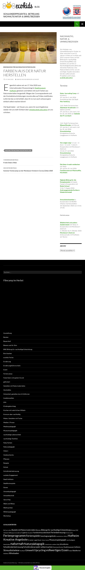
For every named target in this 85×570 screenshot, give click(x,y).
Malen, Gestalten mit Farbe (12, 418)
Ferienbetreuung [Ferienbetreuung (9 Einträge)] (58, 532)
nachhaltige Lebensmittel (12, 435)
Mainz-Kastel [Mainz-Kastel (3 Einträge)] (45, 540)
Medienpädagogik (9, 426)
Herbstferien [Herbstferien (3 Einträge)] (59, 536)
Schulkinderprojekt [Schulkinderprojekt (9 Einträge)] (31, 547)
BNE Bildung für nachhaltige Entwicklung (19, 67)
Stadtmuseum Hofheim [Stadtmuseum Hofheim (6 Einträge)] (71, 547)
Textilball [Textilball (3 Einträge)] (22, 550)
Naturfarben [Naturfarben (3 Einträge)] (6, 544)
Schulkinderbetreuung (11, 471)
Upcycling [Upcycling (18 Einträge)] (40, 550)
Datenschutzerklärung (10, 563)
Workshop (7, 516)
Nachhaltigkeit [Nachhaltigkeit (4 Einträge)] (70, 540)
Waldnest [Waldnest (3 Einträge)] (6, 553)
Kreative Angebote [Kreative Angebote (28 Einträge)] (15, 539)
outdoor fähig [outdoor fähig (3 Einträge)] (55, 544)
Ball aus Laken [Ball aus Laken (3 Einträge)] (7, 530)
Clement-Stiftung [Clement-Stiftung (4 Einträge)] (8, 533)
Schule (5, 467)
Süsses (5, 487)
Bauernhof (7, 341)
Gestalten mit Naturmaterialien (14, 386)
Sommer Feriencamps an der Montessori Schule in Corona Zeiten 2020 (28, 169)
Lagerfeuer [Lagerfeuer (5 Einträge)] (37, 540)
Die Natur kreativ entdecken (70, 164)
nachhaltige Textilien (10, 439)
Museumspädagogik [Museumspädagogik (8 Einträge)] (57, 540)
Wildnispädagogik (9, 512)
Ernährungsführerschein (11, 366)
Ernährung (7, 361)
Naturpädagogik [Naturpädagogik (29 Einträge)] (34, 544)
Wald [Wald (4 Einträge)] (70, 551)
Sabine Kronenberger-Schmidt (28, 79)
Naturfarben (7, 443)
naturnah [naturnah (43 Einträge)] (17, 544)
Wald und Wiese (9, 504)
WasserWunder (65, 125)
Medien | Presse (8, 422)
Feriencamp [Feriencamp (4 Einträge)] (69, 533)
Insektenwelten (8, 398)
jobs (4, 402)
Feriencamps (7, 374)
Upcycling (6, 500)
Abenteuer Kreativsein (68, 107)
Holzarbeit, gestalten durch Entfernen (16, 394)
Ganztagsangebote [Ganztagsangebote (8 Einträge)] (48, 536)
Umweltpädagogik (9, 491)
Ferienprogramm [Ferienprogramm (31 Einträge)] (14, 535)
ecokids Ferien (8, 357)
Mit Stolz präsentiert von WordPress (29, 563)
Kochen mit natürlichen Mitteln (14, 410)
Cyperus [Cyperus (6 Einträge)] (24, 533)
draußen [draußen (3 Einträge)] (30, 532)
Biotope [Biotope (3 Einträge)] (73, 530)
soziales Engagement (10, 475)
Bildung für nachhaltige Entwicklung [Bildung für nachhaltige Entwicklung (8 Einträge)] (56, 530)
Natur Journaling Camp (68, 93)
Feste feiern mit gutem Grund (13, 378)
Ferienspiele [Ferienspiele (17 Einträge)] (33, 535)
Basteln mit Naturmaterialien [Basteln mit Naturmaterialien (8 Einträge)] (24, 530)
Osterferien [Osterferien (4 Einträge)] (48, 544)
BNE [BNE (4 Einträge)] (77, 530)
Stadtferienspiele (9, 483)
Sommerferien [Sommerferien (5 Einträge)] (58, 547)
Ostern (5, 451)
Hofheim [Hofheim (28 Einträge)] (73, 535)
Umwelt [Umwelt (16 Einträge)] (29, 550)
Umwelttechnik (8, 495)
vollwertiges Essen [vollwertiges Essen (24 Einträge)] (57, 550)
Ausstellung (7, 333)
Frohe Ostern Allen (28, 161)
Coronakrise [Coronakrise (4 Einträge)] (17, 533)
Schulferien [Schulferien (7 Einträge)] (64, 544)
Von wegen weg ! (66, 143)
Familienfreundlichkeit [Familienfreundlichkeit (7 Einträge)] (41, 532)
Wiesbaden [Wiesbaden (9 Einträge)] (14, 553)
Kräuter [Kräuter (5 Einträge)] (31, 540)
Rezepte (6, 463)
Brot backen (7, 353)
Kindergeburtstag (9, 406)
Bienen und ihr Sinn (10, 345)
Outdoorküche (8, 455)
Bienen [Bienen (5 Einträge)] (38, 530)
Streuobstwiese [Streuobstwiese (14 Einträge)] (11, 550)
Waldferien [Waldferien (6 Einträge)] (76, 550)
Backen (5, 337)
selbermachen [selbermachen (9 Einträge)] (47, 547)
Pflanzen (6, 459)
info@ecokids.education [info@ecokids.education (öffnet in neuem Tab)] (38, 109)
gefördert (6, 382)
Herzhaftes (7, 390)
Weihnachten (8, 508)
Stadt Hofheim (8, 479)
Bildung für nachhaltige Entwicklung (18, 150)
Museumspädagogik (10, 431)
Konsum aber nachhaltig (11, 414)
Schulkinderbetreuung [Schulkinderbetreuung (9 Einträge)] (13, 547)
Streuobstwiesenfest (67, 200)
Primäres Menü (82, 24)
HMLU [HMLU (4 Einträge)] (65, 536)
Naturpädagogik (9, 447)
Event (5, 370)
